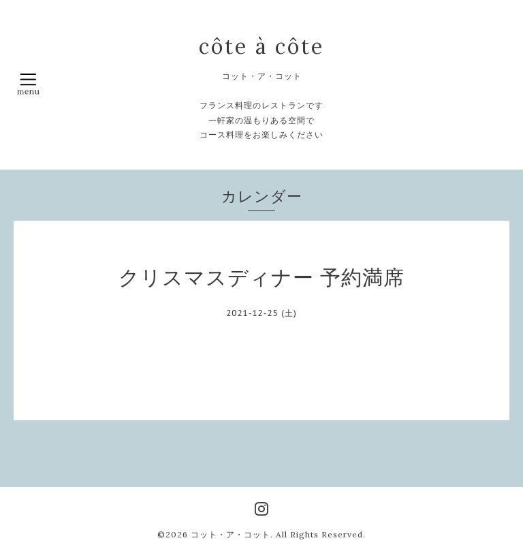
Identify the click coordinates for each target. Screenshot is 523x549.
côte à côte (261, 46)
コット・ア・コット (230, 534)
